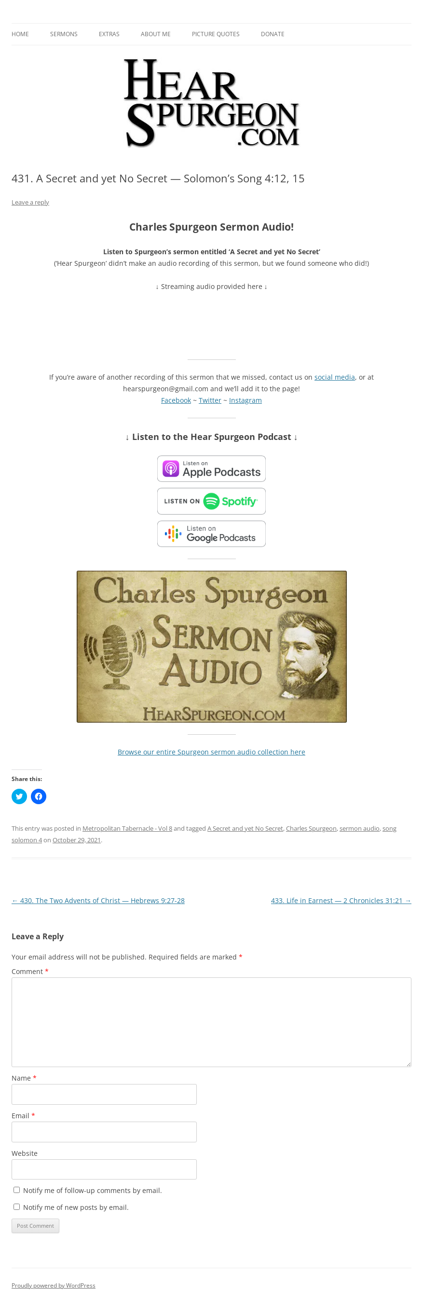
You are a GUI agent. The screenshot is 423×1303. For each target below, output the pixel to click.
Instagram (245, 400)
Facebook (176, 400)
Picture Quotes (216, 34)
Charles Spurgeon (311, 828)
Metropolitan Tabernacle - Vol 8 (127, 828)
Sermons (64, 34)
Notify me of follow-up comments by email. (92, 1190)
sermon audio (360, 828)
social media (334, 377)
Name (24, 1078)
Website (25, 1153)
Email (23, 1115)
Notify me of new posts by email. (76, 1207)
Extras (109, 34)
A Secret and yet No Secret (245, 828)
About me (156, 34)
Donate (273, 34)
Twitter (210, 400)
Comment (30, 971)
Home (20, 34)
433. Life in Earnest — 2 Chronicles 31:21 (341, 900)
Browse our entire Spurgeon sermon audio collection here (211, 751)
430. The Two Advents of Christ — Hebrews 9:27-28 (98, 900)
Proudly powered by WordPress (54, 1285)
